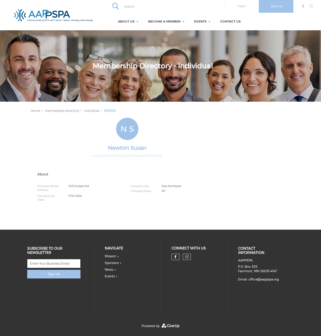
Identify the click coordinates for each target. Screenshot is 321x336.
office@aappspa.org (264, 279)
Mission (110, 256)
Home (35, 111)
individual (91, 111)
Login (241, 6)
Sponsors (112, 263)
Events (110, 276)
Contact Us (230, 21)
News (109, 270)
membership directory (62, 111)
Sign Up (54, 274)
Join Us (276, 6)
